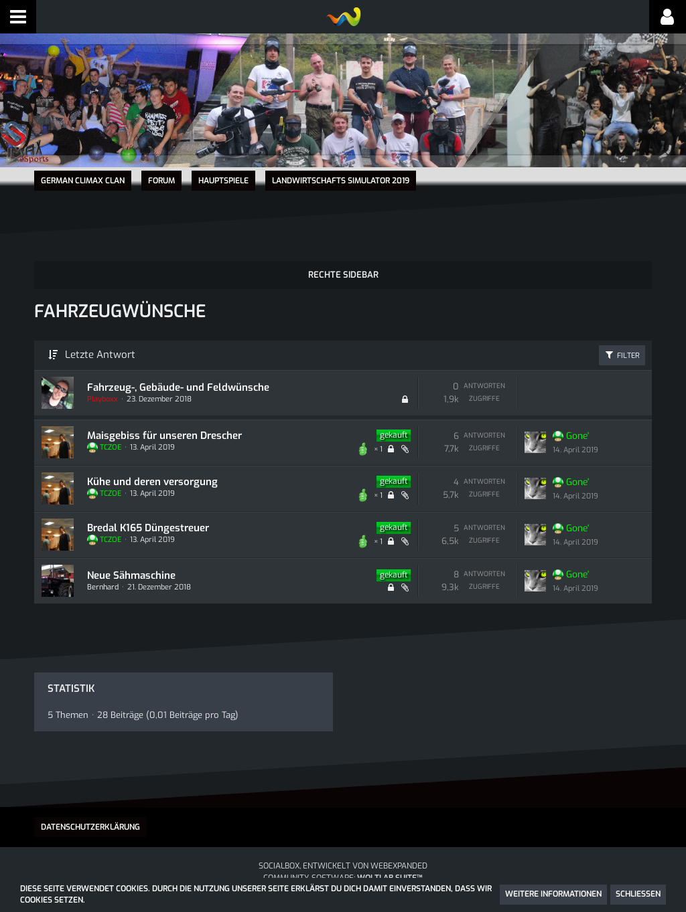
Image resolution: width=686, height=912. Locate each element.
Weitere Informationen (553, 894)
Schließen (638, 894)
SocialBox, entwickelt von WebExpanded (343, 865)
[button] (18, 16)
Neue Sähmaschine (130, 574)
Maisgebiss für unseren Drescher (163, 434)
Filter (622, 353)
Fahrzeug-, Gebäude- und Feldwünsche (177, 386)
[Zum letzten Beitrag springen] (535, 441)
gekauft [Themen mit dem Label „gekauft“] (393, 434)
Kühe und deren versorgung (151, 480)
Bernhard (102, 586)
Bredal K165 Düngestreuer (147, 526)
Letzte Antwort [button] (100, 354)
